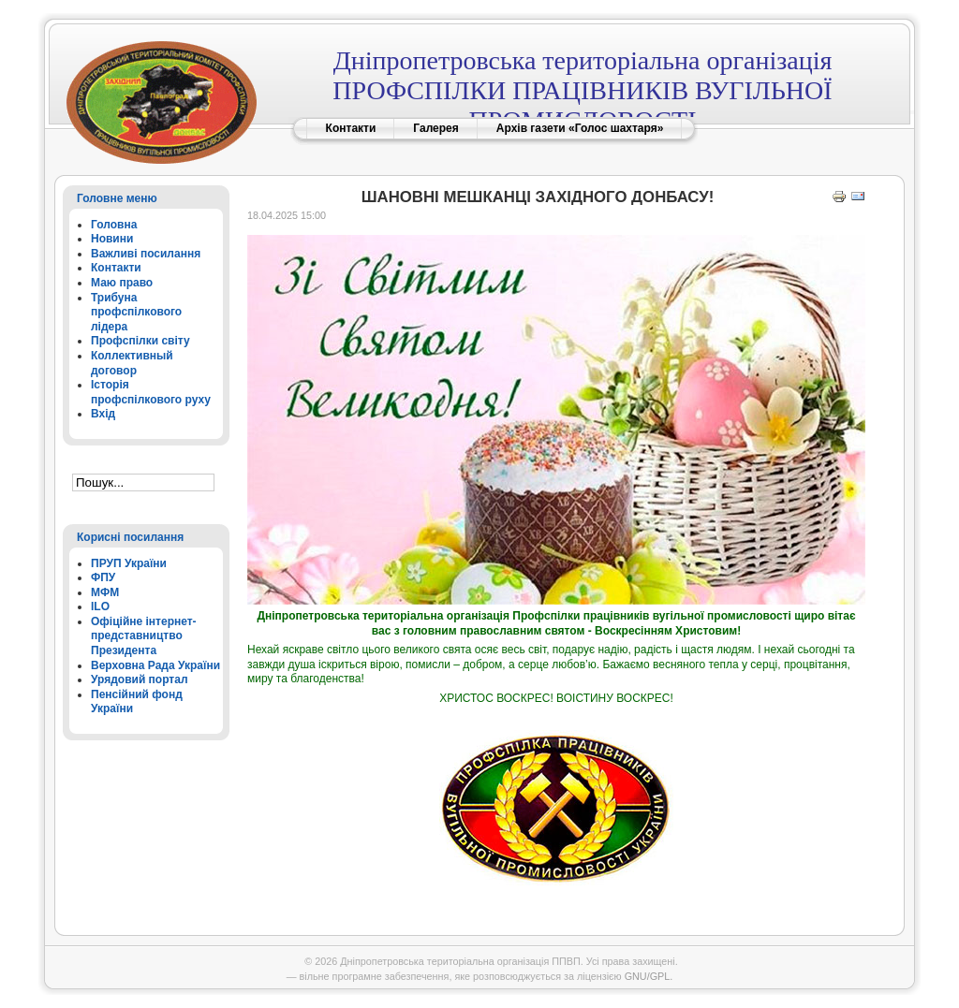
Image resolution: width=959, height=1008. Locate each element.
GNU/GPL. (649, 976)
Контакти (351, 128)
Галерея (435, 128)
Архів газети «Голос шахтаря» (580, 128)
